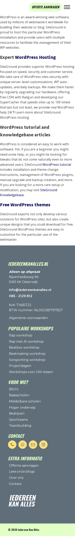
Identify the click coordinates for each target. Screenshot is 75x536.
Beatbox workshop (24, 347)
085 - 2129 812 (20, 296)
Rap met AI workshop (26, 341)
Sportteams (18, 420)
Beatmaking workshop (27, 354)
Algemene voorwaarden (28, 318)
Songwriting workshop (27, 360)
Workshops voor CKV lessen (31, 372)
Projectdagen (20, 366)
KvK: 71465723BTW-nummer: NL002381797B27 (36, 307)
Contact (15, 484)
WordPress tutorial (56, 164)
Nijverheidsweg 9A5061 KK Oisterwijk (24, 277)
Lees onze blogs (22, 471)
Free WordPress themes (25, 205)
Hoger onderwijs (22, 407)
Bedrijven (16, 413)
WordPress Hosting (35, 57)
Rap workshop (20, 335)
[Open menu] (67, 7)
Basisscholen (19, 395)
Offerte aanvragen (24, 465)
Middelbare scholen (25, 401)
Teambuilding (20, 425)
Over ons (16, 478)
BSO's (13, 389)
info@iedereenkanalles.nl (30, 290)
